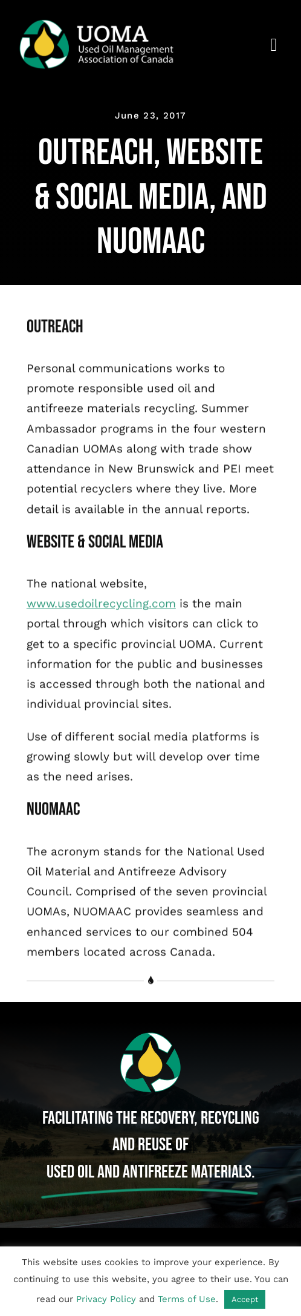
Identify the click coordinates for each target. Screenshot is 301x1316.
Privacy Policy (106, 1299)
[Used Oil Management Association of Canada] (104, 24)
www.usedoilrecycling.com (101, 605)
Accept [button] (244, 1299)
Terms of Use (187, 1299)
